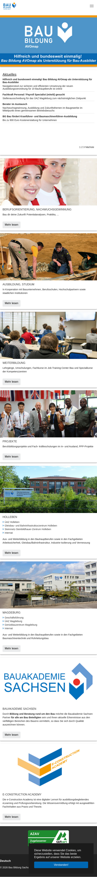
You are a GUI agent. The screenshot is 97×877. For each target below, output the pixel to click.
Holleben (10, 517)
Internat (9, 532)
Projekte (10, 441)
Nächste (89, 147)
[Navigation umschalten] (92, 6)
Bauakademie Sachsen (19, 708)
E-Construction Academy (22, 794)
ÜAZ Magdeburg (13, 621)
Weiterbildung (14, 362)
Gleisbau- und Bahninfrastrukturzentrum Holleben (31, 525)
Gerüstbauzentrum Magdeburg (21, 624)
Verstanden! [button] (61, 864)
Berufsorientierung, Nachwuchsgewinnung (37, 209)
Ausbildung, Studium (18, 284)
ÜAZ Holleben (12, 522)
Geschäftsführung (14, 617)
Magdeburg (11, 612)
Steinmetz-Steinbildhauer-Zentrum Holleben (28, 529)
